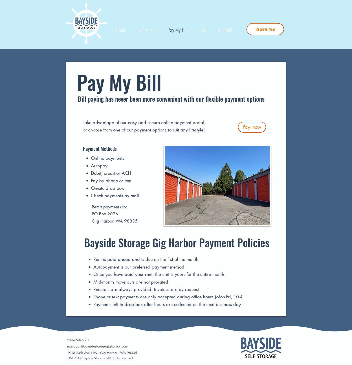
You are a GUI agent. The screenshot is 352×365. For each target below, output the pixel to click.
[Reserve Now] (265, 29)
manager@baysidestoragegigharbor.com (97, 346)
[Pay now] (252, 127)
